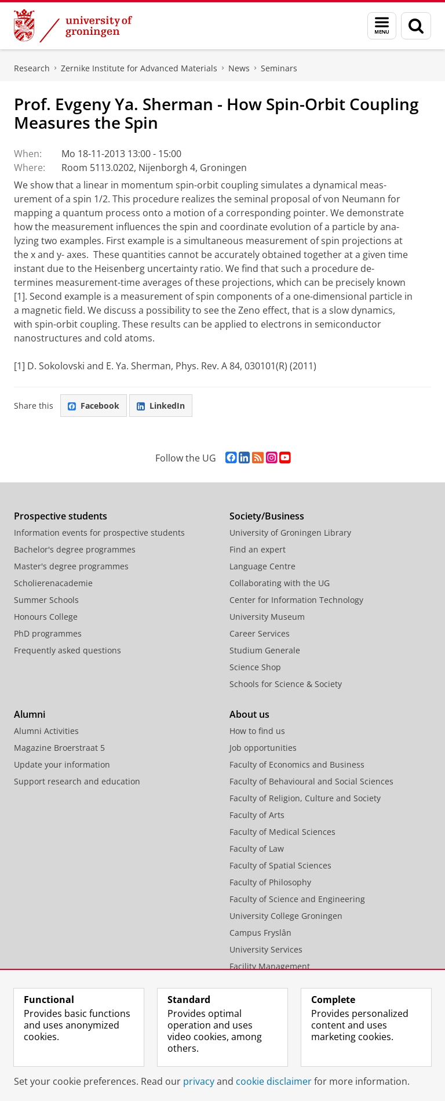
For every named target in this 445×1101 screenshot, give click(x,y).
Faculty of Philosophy (270, 882)
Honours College (46, 616)
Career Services (259, 633)
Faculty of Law (256, 848)
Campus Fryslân (260, 932)
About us (249, 714)
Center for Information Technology (296, 599)
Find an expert (257, 549)
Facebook (93, 405)
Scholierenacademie (53, 582)
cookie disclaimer (274, 1081)
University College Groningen (285, 915)
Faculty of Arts (256, 814)
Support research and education (77, 781)
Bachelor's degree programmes (75, 549)
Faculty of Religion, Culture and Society (305, 798)
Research (32, 68)
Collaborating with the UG (279, 582)
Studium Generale (264, 650)
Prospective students (60, 516)
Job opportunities (263, 747)
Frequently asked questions (67, 650)
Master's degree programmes (71, 566)
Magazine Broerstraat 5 (59, 747)
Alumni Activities (46, 730)
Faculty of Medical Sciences (282, 831)
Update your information (62, 764)
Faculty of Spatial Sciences (280, 865)
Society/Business (266, 516)
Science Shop (255, 667)
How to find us (257, 730)
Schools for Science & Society (285, 683)
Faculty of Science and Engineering (297, 898)
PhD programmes (48, 633)
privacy (198, 1081)
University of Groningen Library (290, 532)
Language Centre (262, 566)
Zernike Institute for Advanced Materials (139, 68)
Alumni (29, 714)
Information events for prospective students (99, 532)
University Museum (267, 616)
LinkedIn (161, 405)
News (239, 68)
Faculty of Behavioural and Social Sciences (311, 781)
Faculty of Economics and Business (296, 764)
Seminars (279, 68)
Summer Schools (46, 599)
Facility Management (269, 966)
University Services (265, 949)
